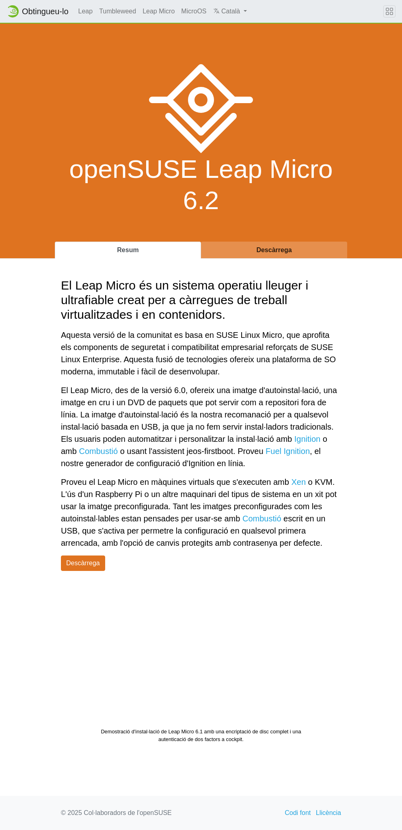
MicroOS (193, 11)
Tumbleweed (117, 11)
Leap (85, 11)
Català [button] (227, 11)
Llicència (328, 812)
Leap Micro (159, 11)
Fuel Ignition (288, 451)
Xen (298, 482)
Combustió (98, 451)
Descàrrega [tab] (274, 249)
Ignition (307, 438)
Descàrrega (83, 563)
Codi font (298, 812)
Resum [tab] (127, 249)
